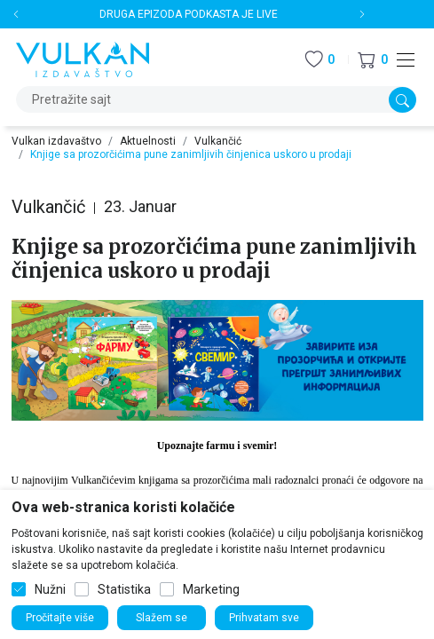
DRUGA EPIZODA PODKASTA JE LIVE (188, 14)
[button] (373, 60)
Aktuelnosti (148, 141)
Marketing (211, 589)
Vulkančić (217, 141)
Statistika (124, 589)
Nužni (50, 589)
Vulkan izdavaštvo (56, 141)
